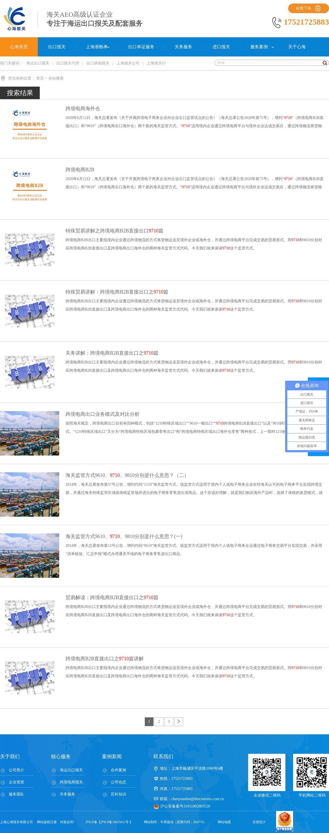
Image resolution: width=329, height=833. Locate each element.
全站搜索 (56, 78)
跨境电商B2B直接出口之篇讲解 (105, 658)
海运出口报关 (37, 63)
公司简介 (16, 770)
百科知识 (118, 794)
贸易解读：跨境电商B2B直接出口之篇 (112, 597)
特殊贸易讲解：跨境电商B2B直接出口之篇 (117, 292)
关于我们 (10, 756)
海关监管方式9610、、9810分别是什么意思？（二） (127, 475)
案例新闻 (112, 756)
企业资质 (16, 782)
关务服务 (67, 794)
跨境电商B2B (80, 169)
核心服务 (61, 756)
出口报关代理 (67, 63)
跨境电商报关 (71, 782)
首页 (40, 78)
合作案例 (118, 770)
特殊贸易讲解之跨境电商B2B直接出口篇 (114, 231)
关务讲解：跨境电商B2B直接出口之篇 (112, 353)
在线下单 (303, 8)
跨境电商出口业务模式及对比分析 (103, 414)
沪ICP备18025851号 (115, 822)
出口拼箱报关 (97, 63)
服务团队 (16, 794)
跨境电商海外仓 (83, 108)
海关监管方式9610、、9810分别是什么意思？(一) (124, 536)
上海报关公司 (128, 63)
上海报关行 (156, 63)
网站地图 (224, 822)
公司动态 (118, 782)
